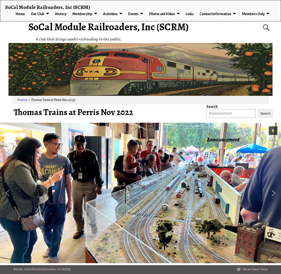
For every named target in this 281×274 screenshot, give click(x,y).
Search (212, 107)
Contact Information (215, 14)
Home (20, 14)
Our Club (37, 14)
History (61, 14)
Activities (110, 14)
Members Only (253, 14)
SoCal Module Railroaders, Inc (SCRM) (108, 27)
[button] (273, 130)
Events (133, 14)
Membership (82, 14)
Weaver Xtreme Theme (255, 269)
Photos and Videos (162, 14)
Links (190, 14)
